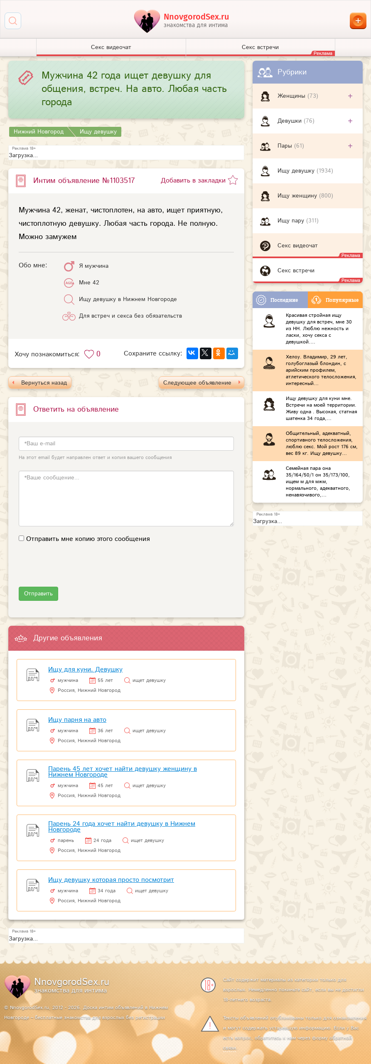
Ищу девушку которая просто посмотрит (111, 880)
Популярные (335, 300)
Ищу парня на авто (77, 720)
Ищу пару (292, 221)
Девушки (291, 121)
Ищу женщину (298, 196)
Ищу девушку (297, 171)
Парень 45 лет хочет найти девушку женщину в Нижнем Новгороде (122, 772)
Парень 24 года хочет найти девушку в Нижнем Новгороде (121, 826)
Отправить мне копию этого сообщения (88, 539)
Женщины (292, 96)
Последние (277, 300)
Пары (286, 146)
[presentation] (82, 570)
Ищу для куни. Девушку (85, 669)
